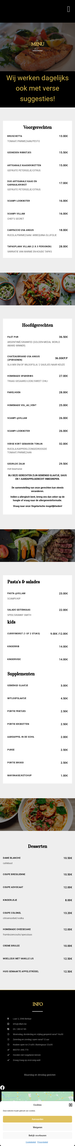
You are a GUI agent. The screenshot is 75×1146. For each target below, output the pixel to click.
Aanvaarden (37, 1119)
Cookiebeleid (31, 1142)
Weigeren (37, 1127)
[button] (70, 1104)
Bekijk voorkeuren (37, 1135)
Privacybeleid (42, 1142)
